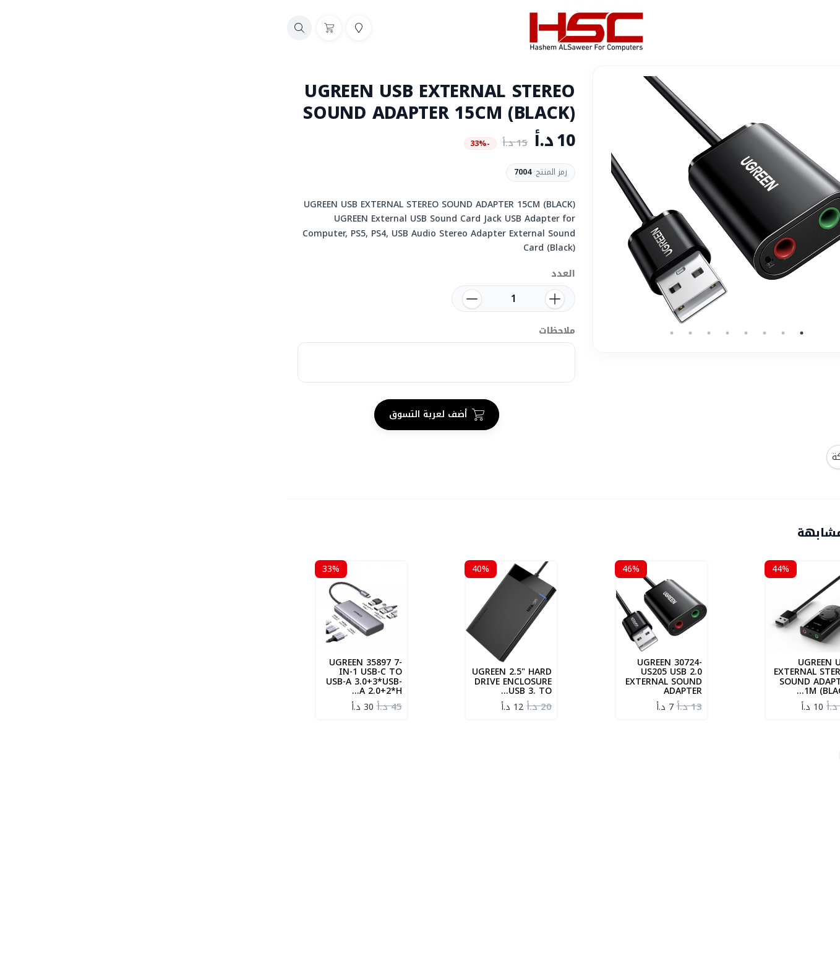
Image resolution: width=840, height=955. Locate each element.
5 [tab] (561, 333)
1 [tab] (635, 333)
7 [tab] (524, 333)
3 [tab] (598, 333)
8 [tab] (505, 333)
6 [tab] (542, 333)
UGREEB (696, 755)
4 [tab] (579, 333)
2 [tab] (617, 333)
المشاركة (690, 457)
